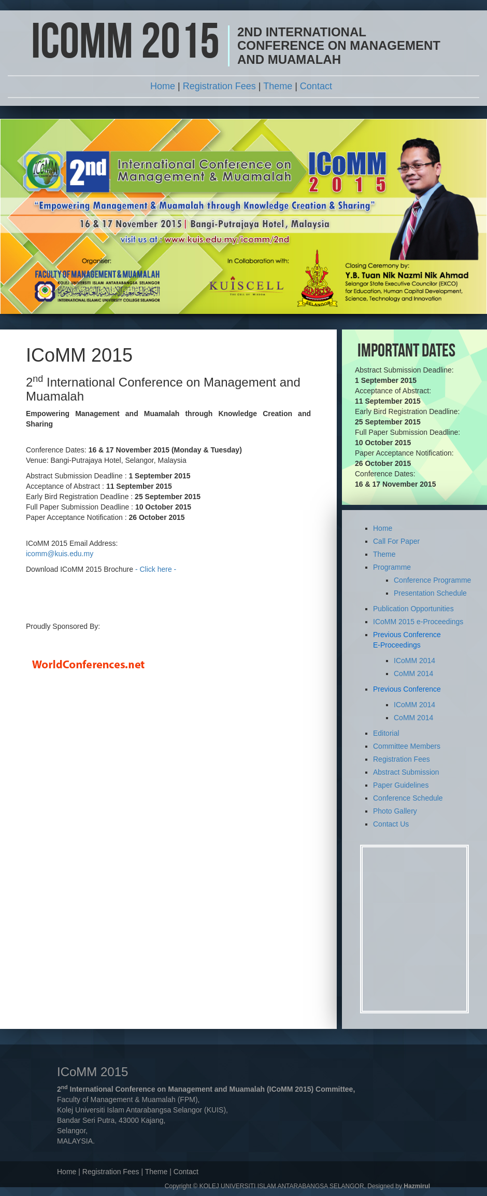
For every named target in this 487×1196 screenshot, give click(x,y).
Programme (392, 567)
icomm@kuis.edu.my (59, 553)
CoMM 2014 (413, 673)
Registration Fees (219, 86)
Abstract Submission (406, 772)
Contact (316, 86)
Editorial (386, 733)
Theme (277, 86)
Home (162, 86)
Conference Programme (432, 580)
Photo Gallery (395, 811)
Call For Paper (396, 541)
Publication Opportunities (413, 608)
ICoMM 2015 (125, 45)
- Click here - (155, 569)
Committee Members (406, 746)
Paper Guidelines (400, 785)
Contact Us (391, 824)
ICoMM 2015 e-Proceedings (418, 621)
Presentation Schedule (430, 593)
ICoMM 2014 (414, 660)
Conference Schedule (408, 798)
